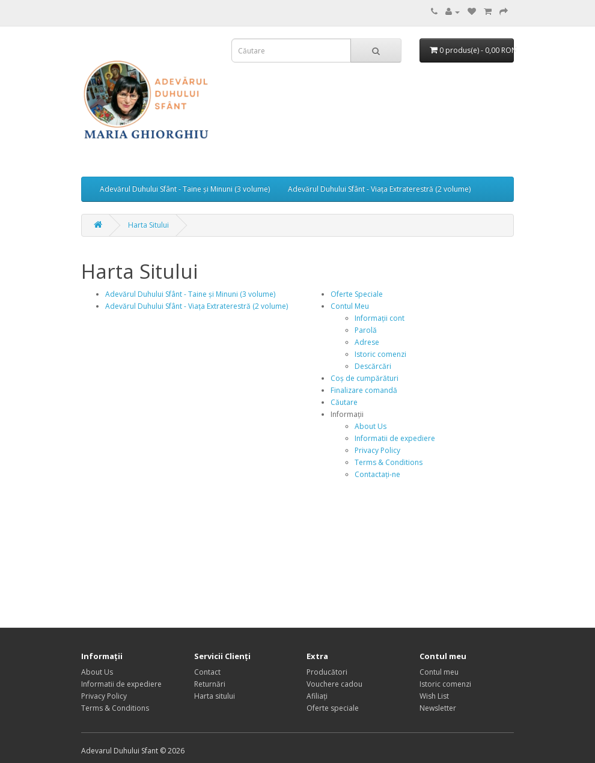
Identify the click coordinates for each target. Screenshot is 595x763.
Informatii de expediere (395, 438)
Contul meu (439, 672)
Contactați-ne (377, 474)
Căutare (344, 402)
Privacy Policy (377, 450)
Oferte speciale (333, 708)
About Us (370, 426)
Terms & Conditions (389, 462)
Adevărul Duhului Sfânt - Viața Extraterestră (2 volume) (379, 189)
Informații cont (379, 318)
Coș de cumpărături (364, 378)
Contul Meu (350, 306)
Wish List (434, 696)
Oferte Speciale (357, 294)
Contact (207, 672)
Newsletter (438, 708)
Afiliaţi (317, 696)
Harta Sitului (148, 225)
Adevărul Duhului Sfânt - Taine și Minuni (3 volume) (185, 189)
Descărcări (373, 366)
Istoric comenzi (380, 354)
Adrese (367, 342)
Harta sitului (214, 696)
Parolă (366, 330)
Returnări (209, 684)
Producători (327, 672)
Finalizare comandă (364, 390)
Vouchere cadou (334, 684)
